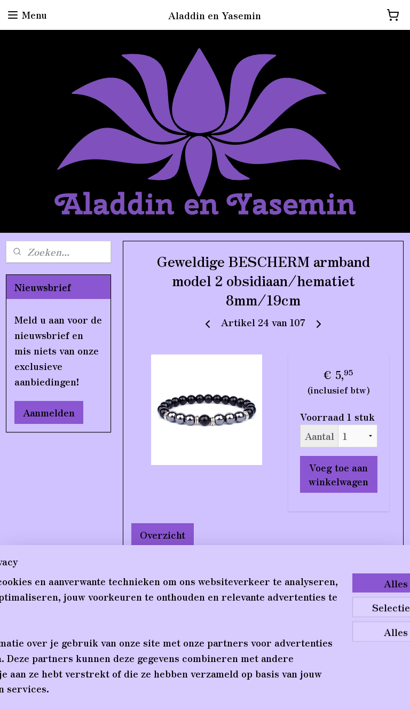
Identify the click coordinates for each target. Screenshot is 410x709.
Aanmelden (49, 412)
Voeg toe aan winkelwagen (339, 474)
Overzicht (163, 534)
